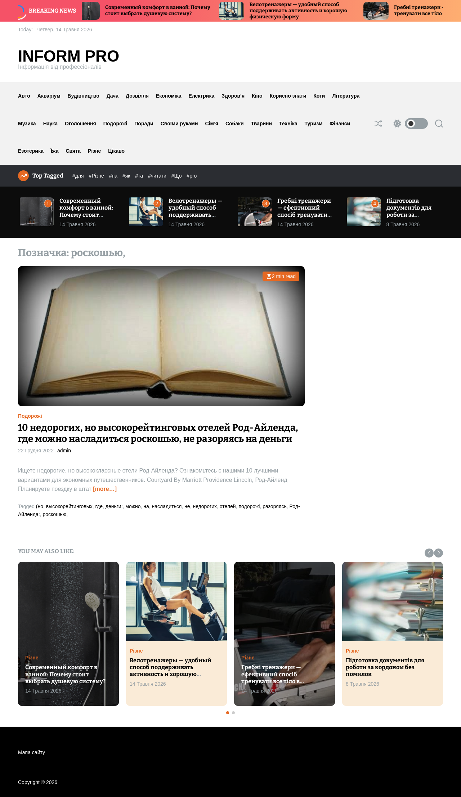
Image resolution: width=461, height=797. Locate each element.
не (187, 506)
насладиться (167, 506)
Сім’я (211, 123)
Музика (27, 123)
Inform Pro (68, 56)
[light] (409, 124)
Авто (24, 96)
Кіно (257, 96)
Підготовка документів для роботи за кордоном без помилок (408, 214)
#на (114, 176)
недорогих (205, 506)
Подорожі (115, 123)
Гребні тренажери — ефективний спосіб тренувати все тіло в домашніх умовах (305, 214)
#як (126, 176)
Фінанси (340, 123)
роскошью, (55, 514)
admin (64, 450)
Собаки (234, 123)
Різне (94, 151)
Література (345, 96)
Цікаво (116, 151)
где (99, 506)
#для (78, 176)
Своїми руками (179, 123)
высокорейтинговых (69, 506)
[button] (429, 553)
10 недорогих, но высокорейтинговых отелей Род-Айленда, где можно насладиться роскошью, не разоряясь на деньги (158, 433)
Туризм (314, 123)
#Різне (97, 176)
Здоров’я (233, 96)
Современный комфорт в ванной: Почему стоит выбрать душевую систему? (165, 10)
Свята (73, 151)
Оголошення (80, 123)
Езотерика (31, 151)
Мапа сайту (31, 752)
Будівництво (83, 96)
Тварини (261, 123)
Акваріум (49, 96)
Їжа (55, 151)
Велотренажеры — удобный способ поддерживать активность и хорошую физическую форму (305, 10)
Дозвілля (137, 96)
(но (39, 506)
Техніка (288, 123)
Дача (112, 96)
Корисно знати (288, 96)
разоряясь (275, 506)
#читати (158, 176)
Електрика (202, 96)
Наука (50, 123)
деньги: (114, 506)
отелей (228, 506)
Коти (319, 96)
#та (139, 176)
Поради (143, 123)
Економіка (169, 96)
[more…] (105, 489)
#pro (192, 176)
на (146, 506)
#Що (177, 176)
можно (132, 506)
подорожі (249, 506)
